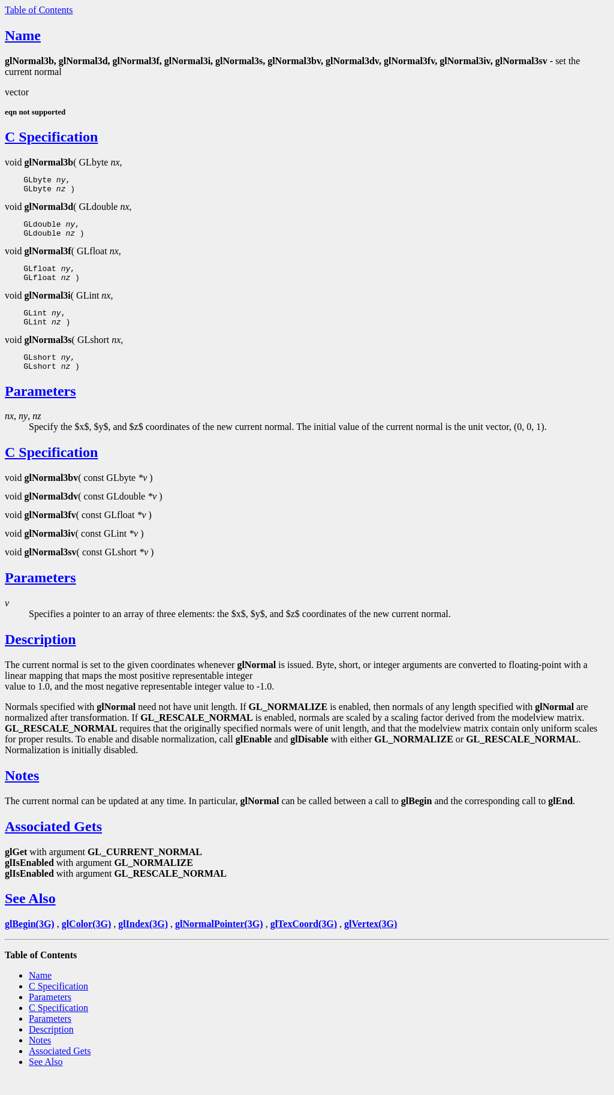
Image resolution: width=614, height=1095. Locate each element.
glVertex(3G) (370, 942)
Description (40, 657)
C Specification (51, 137)
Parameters (40, 409)
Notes (22, 793)
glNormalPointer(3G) (219, 942)
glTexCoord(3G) (303, 942)
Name (23, 35)
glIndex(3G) (143, 942)
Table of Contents (39, 10)
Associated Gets (53, 844)
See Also (30, 916)
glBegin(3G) (30, 942)
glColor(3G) (87, 942)
